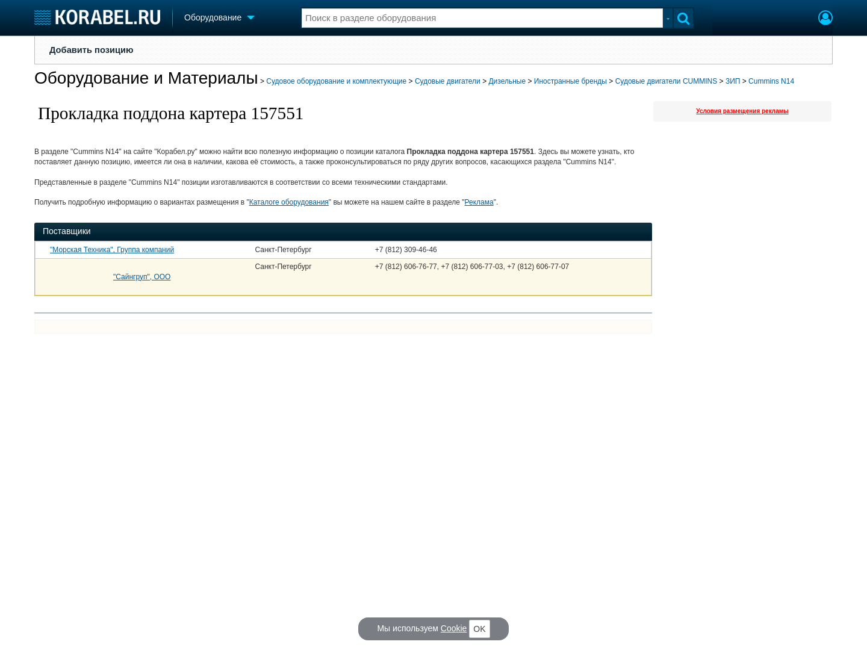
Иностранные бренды (570, 81)
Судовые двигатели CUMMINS (666, 81)
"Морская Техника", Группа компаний (112, 250)
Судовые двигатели (447, 81)
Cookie (454, 628)
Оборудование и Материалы (146, 78)
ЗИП (733, 81)
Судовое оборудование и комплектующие (336, 81)
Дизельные (507, 81)
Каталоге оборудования (289, 202)
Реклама (479, 202)
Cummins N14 (771, 81)
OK (479, 629)
